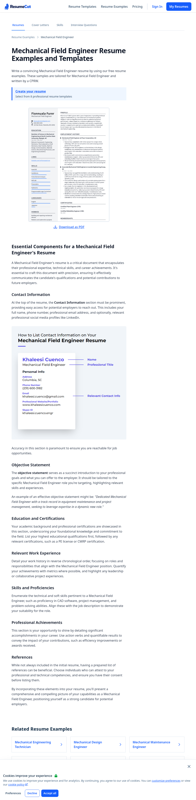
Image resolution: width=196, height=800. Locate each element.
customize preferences (166, 780)
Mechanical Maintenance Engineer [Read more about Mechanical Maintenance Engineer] (157, 744)
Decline (32, 793)
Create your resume (30, 91)
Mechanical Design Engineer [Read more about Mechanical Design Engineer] (98, 744)
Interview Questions (84, 25)
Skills (60, 25)
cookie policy (18, 784)
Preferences (13, 793)
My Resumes (178, 6)
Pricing (137, 6)
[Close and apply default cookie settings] (189, 766)
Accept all (50, 793)
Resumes (18, 25)
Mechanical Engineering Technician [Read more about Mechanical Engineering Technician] (39, 744)
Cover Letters (40, 25)
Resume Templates (82, 6)
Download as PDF (68, 227)
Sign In (157, 6)
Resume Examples (114, 6)
